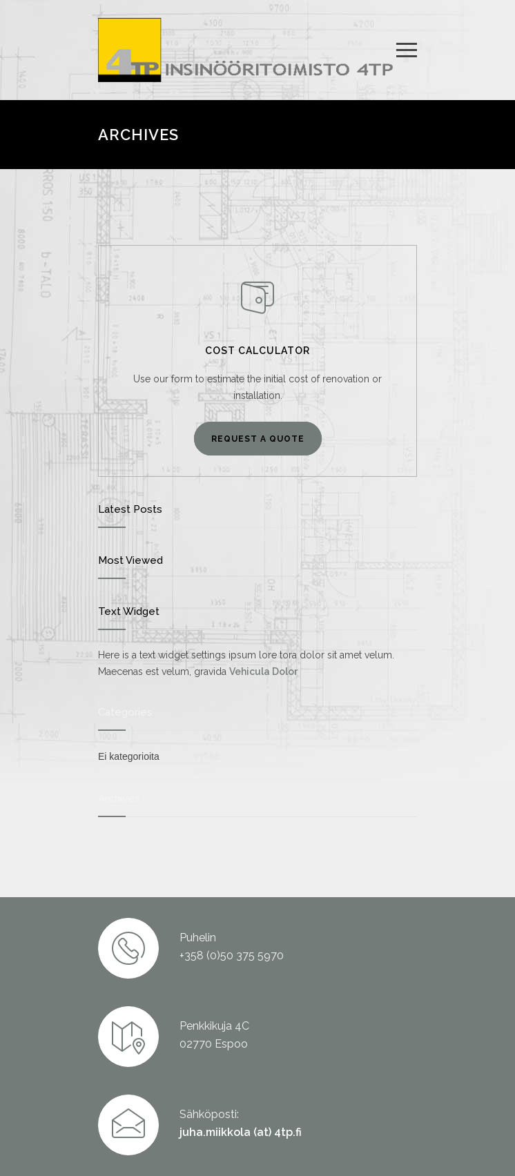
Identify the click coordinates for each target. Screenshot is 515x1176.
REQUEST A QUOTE (257, 439)
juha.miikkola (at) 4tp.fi (240, 1132)
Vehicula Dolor (263, 671)
